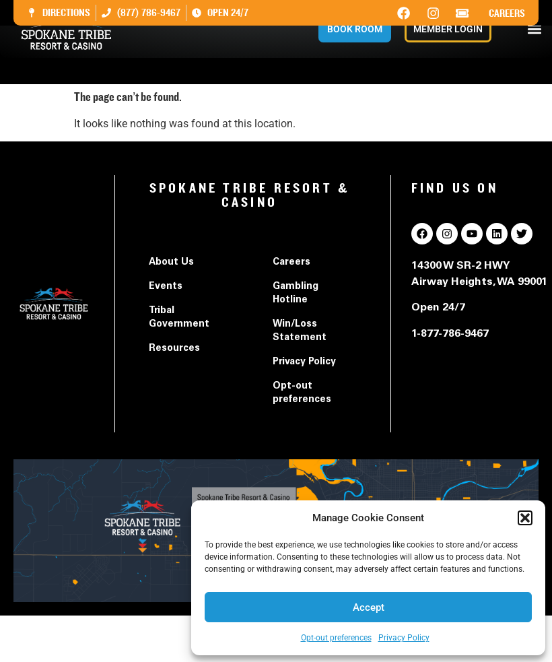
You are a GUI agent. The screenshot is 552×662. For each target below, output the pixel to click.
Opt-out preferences (336, 637)
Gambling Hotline (295, 293)
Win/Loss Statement (299, 331)
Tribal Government (179, 317)
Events (165, 287)
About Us (171, 262)
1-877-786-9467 (450, 334)
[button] (525, 518)
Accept (368, 607)
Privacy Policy (403, 637)
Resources (174, 349)
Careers (507, 13)
